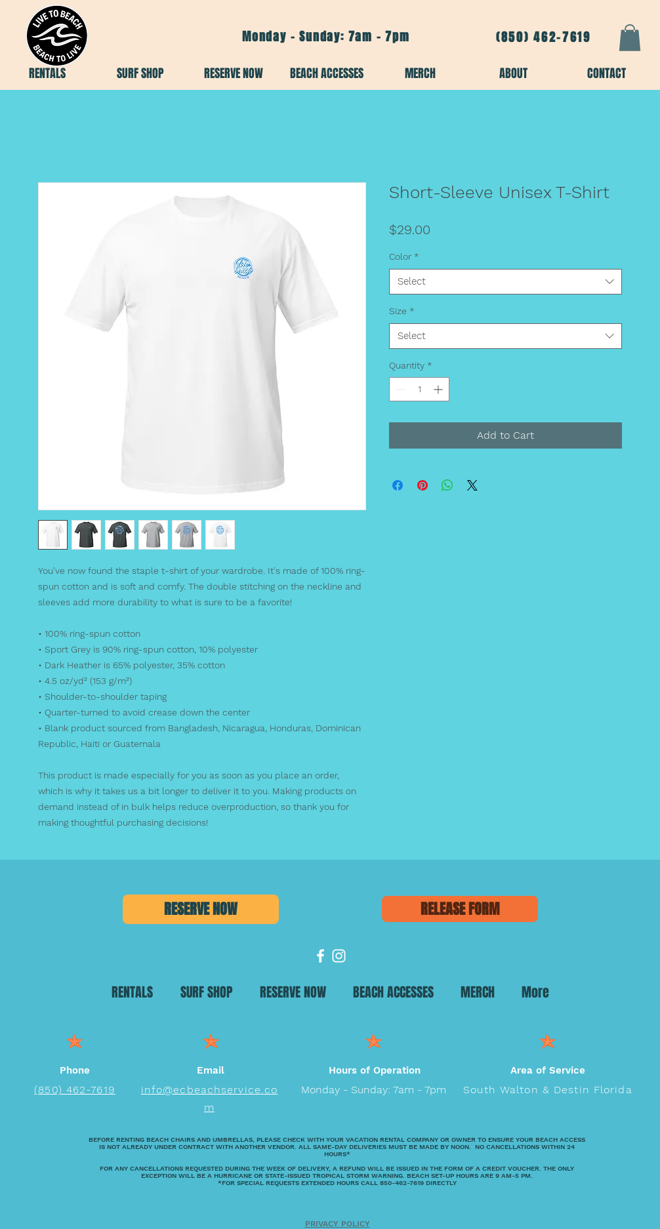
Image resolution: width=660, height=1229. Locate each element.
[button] (630, 37)
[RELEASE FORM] (460, 909)
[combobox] (505, 281)
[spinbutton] (419, 389)
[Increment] (439, 389)
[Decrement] (399, 389)
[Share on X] (472, 485)
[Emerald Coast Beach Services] (320, 956)
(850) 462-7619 (543, 37)
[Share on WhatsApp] (447, 485)
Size (402, 311)
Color (404, 256)
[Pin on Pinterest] (422, 485)
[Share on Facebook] (397, 485)
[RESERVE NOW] (201, 909)
